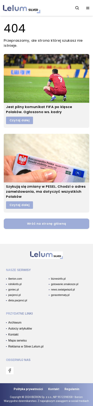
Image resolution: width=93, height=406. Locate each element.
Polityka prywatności (28, 389)
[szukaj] (77, 8)
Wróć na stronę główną (46, 224)
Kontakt (53, 389)
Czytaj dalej (20, 120)
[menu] (88, 8)
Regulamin (71, 389)
